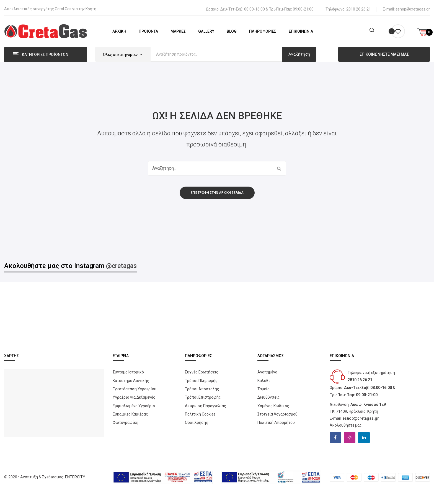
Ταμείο (263, 387)
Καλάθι (263, 378)
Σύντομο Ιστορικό (128, 370)
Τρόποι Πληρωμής (201, 378)
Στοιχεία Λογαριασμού (277, 412)
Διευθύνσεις (268, 395)
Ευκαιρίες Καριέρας (130, 412)
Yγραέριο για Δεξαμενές (134, 395)
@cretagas (122, 263)
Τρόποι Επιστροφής (203, 395)
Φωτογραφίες (125, 420)
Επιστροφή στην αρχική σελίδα (217, 190)
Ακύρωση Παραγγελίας (205, 403)
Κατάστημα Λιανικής (131, 378)
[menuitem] (119, 29)
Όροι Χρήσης (196, 420)
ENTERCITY (75, 475)
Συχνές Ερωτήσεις (201, 370)
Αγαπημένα (267, 370)
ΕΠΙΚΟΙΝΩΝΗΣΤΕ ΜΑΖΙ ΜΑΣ (384, 52)
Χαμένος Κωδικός (273, 403)
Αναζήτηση (299, 52)
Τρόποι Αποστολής (202, 387)
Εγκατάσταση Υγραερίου (134, 387)
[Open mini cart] (423, 29)
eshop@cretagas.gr (413, 7)
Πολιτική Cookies (200, 412)
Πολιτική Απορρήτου (276, 420)
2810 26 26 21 (358, 7)
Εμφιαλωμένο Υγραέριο (134, 403)
